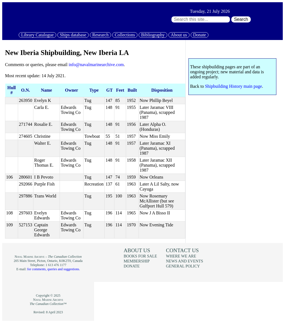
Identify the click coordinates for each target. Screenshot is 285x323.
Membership (137, 261)
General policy (183, 266)
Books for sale (140, 256)
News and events (184, 261)
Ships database (73, 34)
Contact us (182, 250)
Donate (199, 34)
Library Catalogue (37, 34)
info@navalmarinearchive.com (96, 64)
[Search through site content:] (200, 19)
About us (179, 34)
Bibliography (152, 34)
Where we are (181, 256)
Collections (125, 34)
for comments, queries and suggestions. (53, 269)
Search (241, 19)
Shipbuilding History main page (233, 86)
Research (100, 34)
